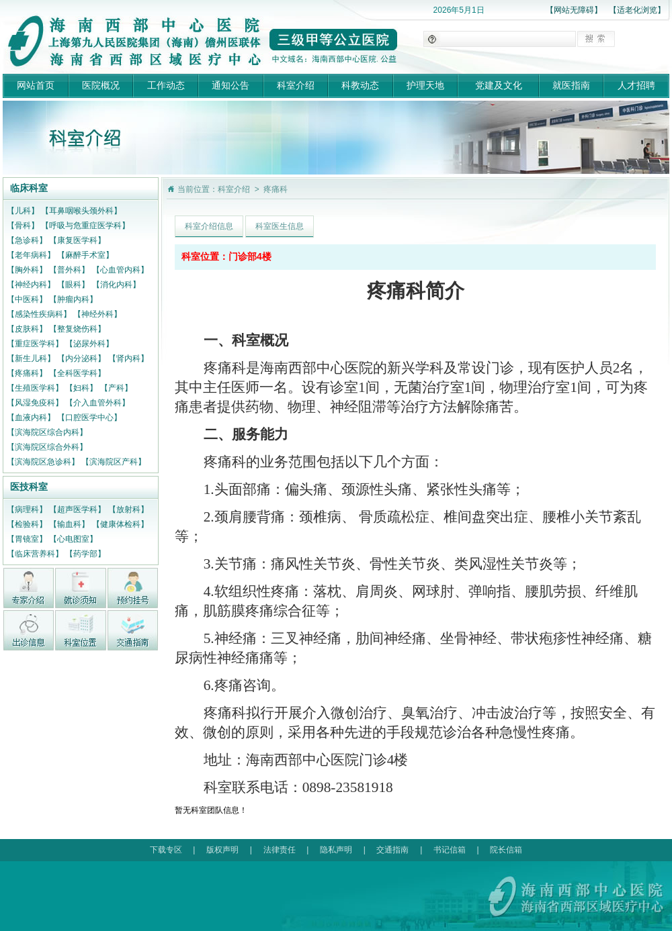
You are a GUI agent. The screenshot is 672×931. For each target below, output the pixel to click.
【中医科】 (27, 299)
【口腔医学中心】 (89, 417)
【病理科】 (27, 509)
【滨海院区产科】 (113, 462)
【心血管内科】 (120, 270)
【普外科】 (69, 270)
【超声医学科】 (77, 509)
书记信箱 (449, 849)
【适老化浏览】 (637, 10)
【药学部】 (85, 553)
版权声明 (222, 849)
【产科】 (116, 388)
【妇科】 (81, 388)
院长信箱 (506, 849)
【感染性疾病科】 (39, 314)
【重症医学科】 (35, 343)
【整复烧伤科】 (77, 329)
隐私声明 (336, 849)
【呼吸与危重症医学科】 (85, 225)
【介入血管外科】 (97, 402)
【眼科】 (73, 284)
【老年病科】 (31, 255)
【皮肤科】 (27, 329)
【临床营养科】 (35, 553)
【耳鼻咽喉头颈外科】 (81, 210)
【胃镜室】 (27, 539)
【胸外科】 (27, 270)
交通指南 (392, 849)
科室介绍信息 (209, 226)
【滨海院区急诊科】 (43, 462)
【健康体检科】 (120, 524)
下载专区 (166, 849)
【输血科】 (69, 524)
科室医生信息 (279, 226)
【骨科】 (23, 225)
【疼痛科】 (27, 373)
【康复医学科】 (77, 240)
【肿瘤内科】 (73, 299)
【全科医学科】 (77, 373)
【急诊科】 (27, 240)
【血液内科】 (31, 417)
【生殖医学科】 (35, 388)
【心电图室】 (73, 539)
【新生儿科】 (31, 358)
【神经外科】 (97, 314)
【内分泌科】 (81, 358)
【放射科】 (128, 509)
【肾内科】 (128, 358)
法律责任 (279, 849)
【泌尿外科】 (89, 343)
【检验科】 (27, 524)
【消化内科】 (116, 284)
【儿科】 (23, 210)
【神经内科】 (31, 284)
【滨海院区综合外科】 (47, 447)
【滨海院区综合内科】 (47, 432)
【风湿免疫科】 (35, 402)
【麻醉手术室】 (85, 255)
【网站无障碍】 (574, 10)
